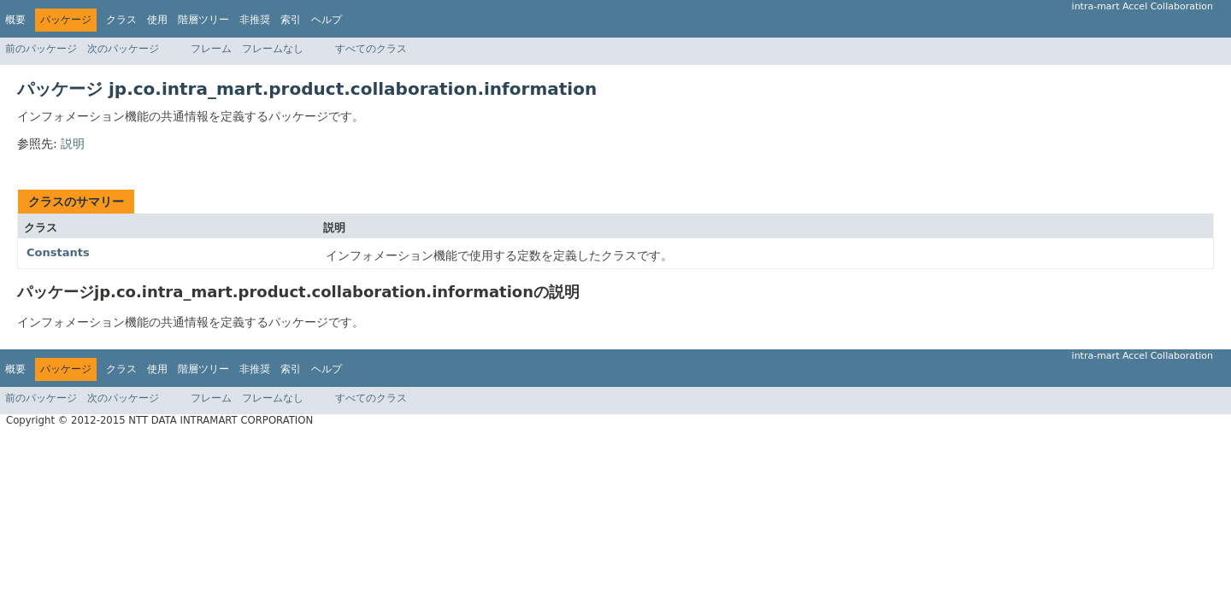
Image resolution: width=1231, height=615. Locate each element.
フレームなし (272, 49)
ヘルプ (326, 20)
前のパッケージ (41, 49)
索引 (290, 20)
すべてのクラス (371, 49)
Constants (58, 252)
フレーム (211, 49)
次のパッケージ (123, 49)
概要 (15, 20)
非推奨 (254, 20)
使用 (157, 20)
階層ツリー (203, 20)
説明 (73, 143)
